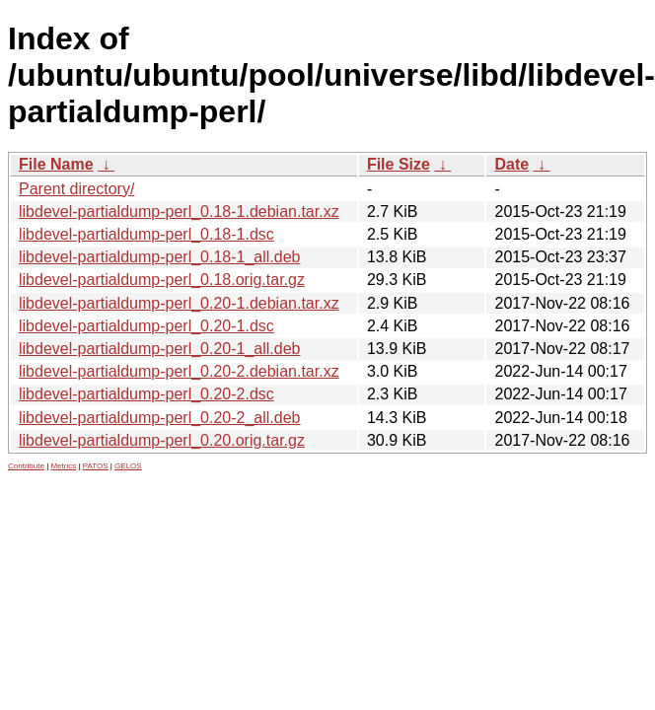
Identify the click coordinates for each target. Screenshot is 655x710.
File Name (56, 164)
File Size (398, 164)
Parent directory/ (76, 188)
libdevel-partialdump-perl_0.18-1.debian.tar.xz (179, 211)
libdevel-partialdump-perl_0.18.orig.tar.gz (162, 279)
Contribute (26, 466)
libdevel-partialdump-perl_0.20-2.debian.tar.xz (179, 371)
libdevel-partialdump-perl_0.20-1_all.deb (160, 348)
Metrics (63, 466)
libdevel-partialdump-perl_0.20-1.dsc (146, 326)
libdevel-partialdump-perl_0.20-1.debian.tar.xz (179, 303)
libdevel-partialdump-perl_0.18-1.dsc (146, 234)
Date (511, 164)
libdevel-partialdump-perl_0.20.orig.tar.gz (162, 440)
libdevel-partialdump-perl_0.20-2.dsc (146, 394)
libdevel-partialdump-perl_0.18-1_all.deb (160, 256)
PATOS (96, 466)
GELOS (128, 466)
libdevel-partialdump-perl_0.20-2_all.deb (160, 417)
